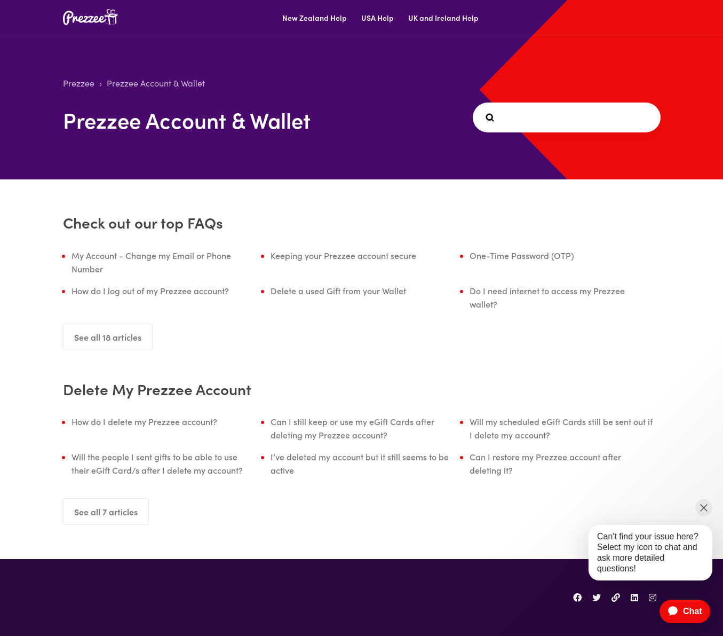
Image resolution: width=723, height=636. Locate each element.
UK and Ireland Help (443, 17)
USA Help (377, 17)
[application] (679, 611)
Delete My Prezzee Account (157, 388)
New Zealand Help (314, 17)
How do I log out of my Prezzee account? (150, 290)
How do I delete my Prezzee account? (144, 421)
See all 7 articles (106, 511)
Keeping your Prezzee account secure (343, 255)
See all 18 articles (107, 337)
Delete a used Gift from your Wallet (338, 290)
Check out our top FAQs (143, 222)
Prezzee (78, 83)
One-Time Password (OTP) (522, 255)
